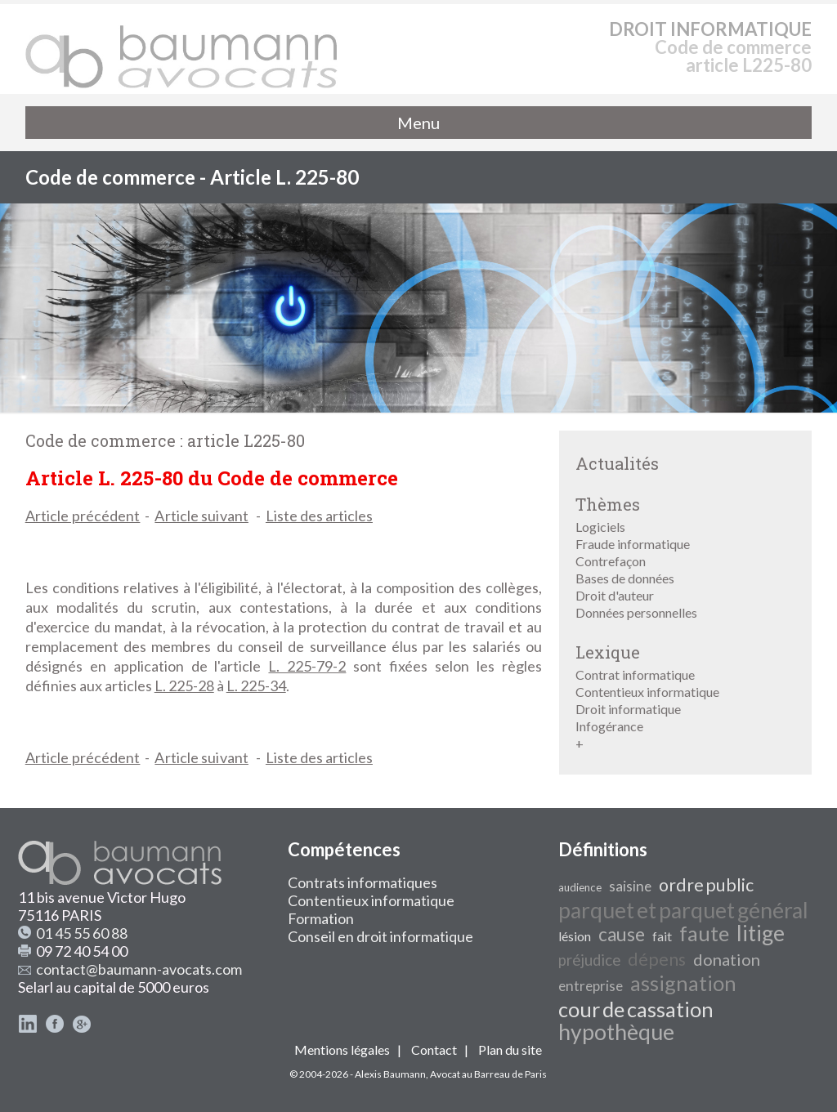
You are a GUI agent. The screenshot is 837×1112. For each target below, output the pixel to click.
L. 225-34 (256, 685)
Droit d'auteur (614, 595)
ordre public (706, 884)
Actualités (617, 463)
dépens (657, 959)
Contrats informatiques (362, 882)
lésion (574, 936)
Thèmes (607, 504)
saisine (630, 886)
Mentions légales (342, 1049)
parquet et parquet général (683, 910)
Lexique (607, 652)
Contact (434, 1049)
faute (704, 933)
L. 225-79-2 (307, 666)
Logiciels (600, 526)
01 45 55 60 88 (82, 933)
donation (726, 959)
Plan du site (510, 1049)
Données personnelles (636, 612)
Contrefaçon (610, 561)
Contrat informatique (635, 674)
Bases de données (624, 578)
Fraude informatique (632, 544)
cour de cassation (636, 1009)
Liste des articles (319, 516)
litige (760, 933)
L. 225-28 (184, 685)
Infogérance (609, 726)
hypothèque (616, 1032)
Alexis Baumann (390, 1074)
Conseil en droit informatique (380, 936)
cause (621, 934)
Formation (321, 918)
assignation (683, 983)
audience (580, 887)
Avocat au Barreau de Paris (488, 1074)
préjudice (589, 960)
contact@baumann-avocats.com (139, 969)
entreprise (590, 985)
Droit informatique (628, 709)
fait (662, 936)
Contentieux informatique (647, 691)
